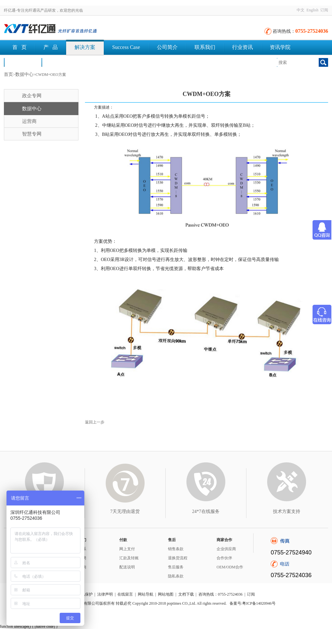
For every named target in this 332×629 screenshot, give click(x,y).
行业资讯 (242, 47)
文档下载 (60, 62)
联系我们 (205, 47)
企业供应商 (226, 549)
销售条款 (176, 549)
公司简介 (167, 47)
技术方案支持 (286, 511)
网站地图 (165, 594)
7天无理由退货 (125, 511)
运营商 (29, 121)
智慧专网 (32, 133)
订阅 (324, 10)
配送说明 (127, 567)
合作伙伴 (224, 558)
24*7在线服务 (205, 511)
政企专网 (32, 95)
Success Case (126, 47)
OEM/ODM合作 (230, 567)
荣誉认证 (22, 62)
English (312, 10)
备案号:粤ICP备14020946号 (253, 603)
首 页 (19, 47)
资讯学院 (280, 47)
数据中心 (24, 74)
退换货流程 (177, 558)
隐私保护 (85, 594)
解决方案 (85, 47)
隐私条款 (176, 576)
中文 (300, 10)
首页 (8, 74)
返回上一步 (94, 422)
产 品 (50, 47)
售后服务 (176, 567)
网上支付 (127, 549)
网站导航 (145, 594)
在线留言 (125, 594)
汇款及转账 (129, 558)
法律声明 (105, 594)
